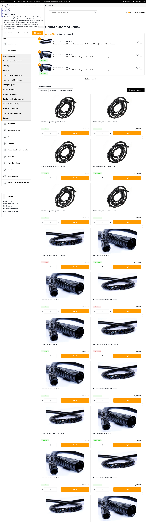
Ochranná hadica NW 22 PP (129, 300)
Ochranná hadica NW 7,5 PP (129, 389)
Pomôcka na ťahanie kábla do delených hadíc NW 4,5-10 (103, 434)
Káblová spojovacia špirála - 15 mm (77, 123)
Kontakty (51, 5)
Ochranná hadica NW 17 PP (129, 255)
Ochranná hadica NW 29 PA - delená (130, 345)
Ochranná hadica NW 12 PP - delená (76, 212)
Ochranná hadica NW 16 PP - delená (76, 256)
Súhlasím (37, 33)
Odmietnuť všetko (23, 33)
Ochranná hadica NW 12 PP (49, 211)
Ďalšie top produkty (91, 79)
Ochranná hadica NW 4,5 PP (76, 389)
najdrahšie (53, 90)
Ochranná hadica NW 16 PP (49, 255)
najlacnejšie (43, 90)
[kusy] (44, 133)
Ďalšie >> (94, 454)
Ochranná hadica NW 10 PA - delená (103, 167)
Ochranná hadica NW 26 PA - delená (76, 345)
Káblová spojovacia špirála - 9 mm (77, 167)
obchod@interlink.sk (12, 211)
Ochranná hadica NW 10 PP (129, 166)
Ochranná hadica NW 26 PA (49, 344)
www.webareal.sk (80, 520)
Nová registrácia (140, 1)
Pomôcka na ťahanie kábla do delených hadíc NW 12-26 (76, 434)
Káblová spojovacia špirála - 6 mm (130, 123)
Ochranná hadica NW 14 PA (102, 211)
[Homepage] (2, 5)
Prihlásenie (127, 1)
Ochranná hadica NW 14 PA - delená (129, 212)
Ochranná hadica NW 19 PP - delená (76, 301)
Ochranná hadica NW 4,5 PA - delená (50, 390)
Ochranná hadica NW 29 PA (102, 344)
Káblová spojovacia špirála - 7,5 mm (50, 167)
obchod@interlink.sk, (29, 2)
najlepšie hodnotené (65, 90)
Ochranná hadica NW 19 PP (49, 300)
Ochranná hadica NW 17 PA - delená (103, 256)
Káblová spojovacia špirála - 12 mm (50, 123)
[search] (95, 13)
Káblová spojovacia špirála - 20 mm (103, 123)
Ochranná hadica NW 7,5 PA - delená (103, 390)
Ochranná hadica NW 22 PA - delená (103, 301)
